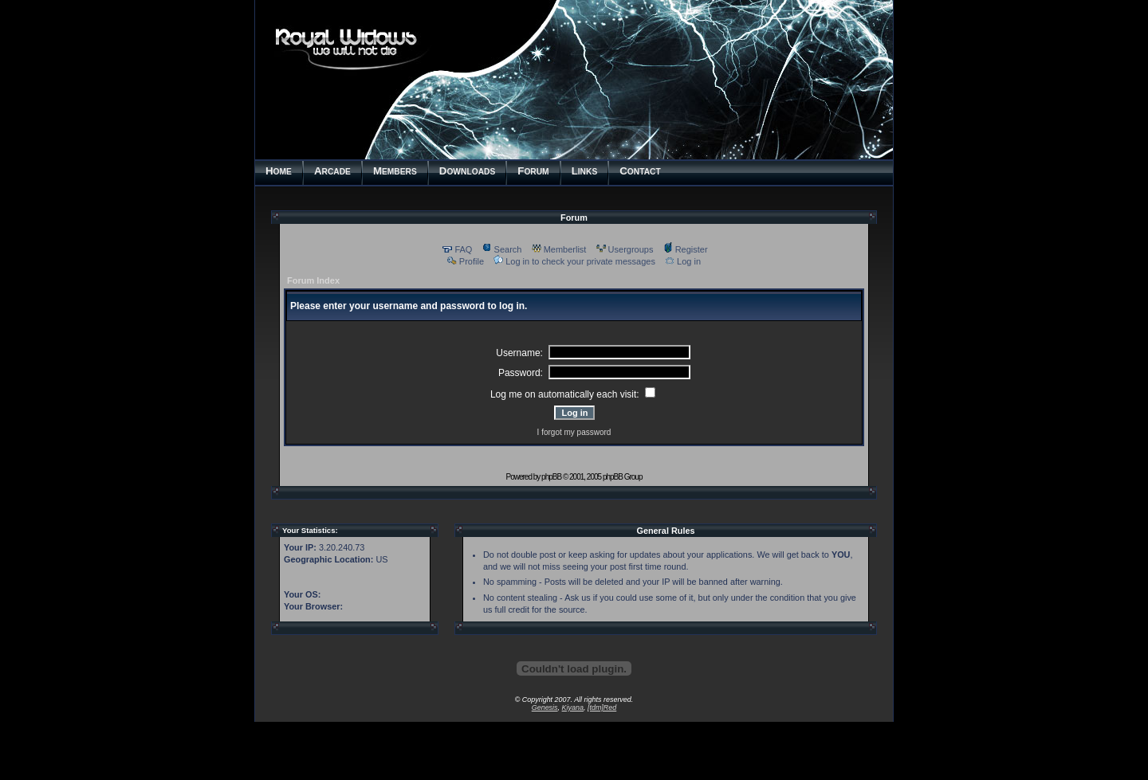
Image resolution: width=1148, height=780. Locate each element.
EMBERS (395, 171)
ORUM (532, 171)
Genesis (545, 707)
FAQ (457, 249)
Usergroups (625, 249)
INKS (585, 171)
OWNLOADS (467, 171)
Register (685, 249)
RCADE (332, 171)
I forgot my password (574, 432)
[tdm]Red (602, 707)
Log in (683, 261)
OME (278, 171)
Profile (465, 261)
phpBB (551, 476)
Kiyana (573, 707)
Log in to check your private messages (574, 261)
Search (502, 249)
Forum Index (313, 280)
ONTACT (640, 171)
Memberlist (559, 249)
